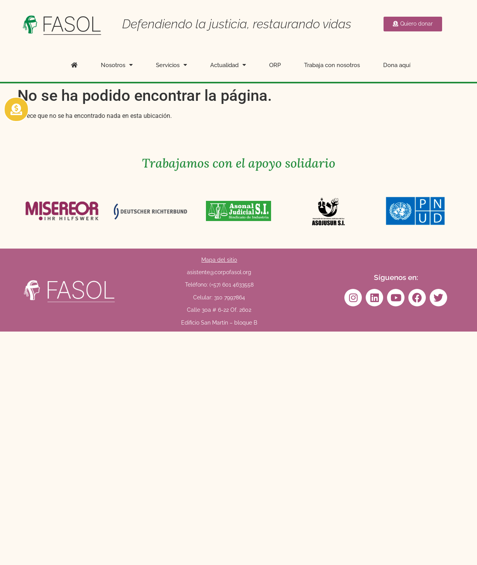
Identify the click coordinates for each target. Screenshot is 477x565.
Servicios (171, 65)
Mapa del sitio (219, 260)
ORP (275, 65)
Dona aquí (396, 65)
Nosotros (117, 65)
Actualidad (228, 65)
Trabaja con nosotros (332, 65)
